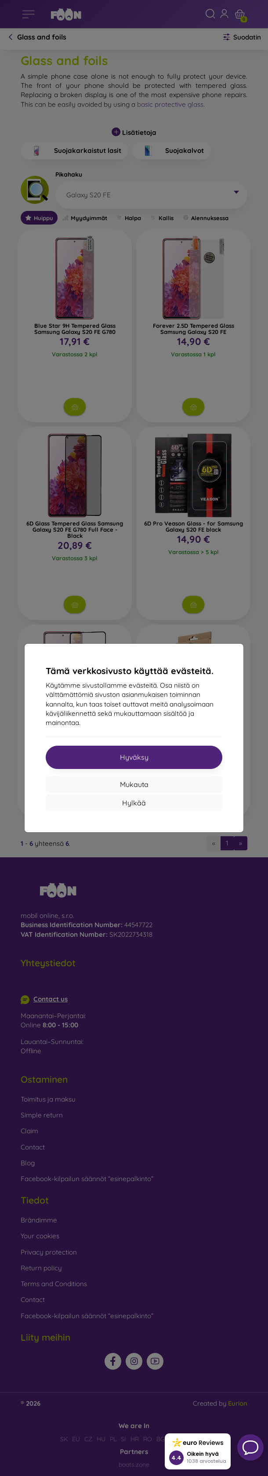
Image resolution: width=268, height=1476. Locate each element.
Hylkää (134, 802)
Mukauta (134, 784)
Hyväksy (134, 757)
